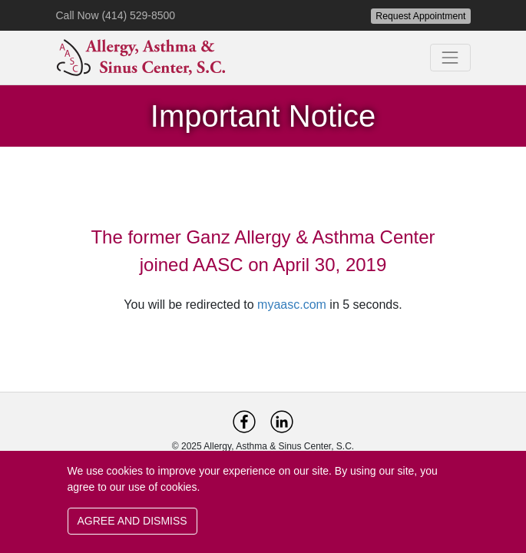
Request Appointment (420, 16)
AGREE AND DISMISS (132, 521)
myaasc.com (291, 304)
